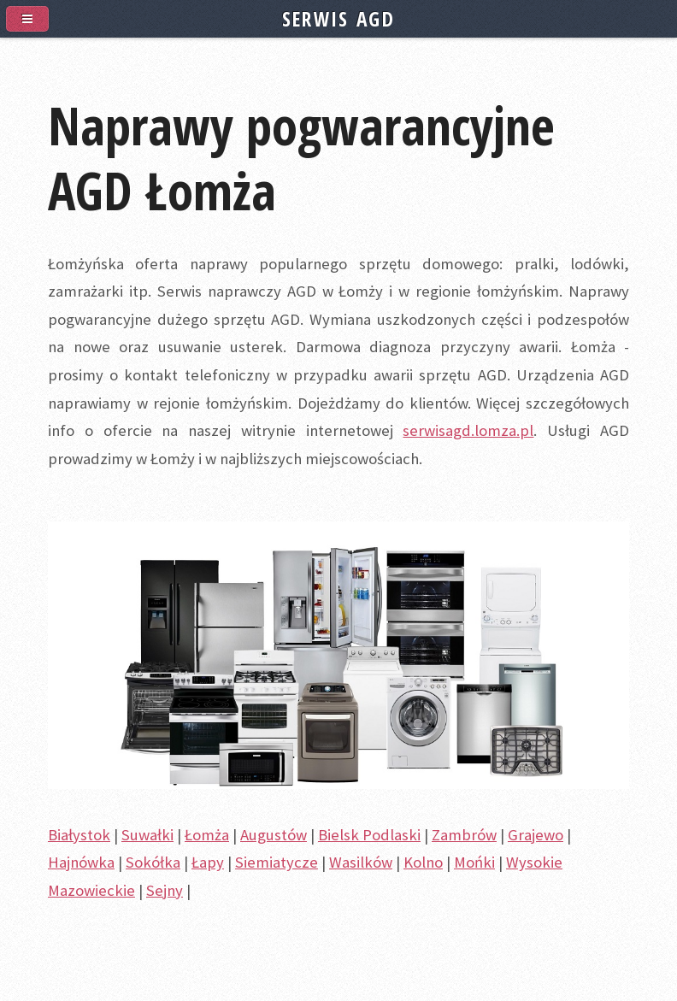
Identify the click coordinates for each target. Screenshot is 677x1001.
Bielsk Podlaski (369, 835)
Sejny (164, 890)
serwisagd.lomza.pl (468, 430)
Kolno (423, 862)
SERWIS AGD (338, 18)
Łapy (207, 862)
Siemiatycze (276, 862)
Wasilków (360, 862)
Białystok (79, 835)
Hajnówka (81, 862)
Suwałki (147, 835)
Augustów (273, 835)
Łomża (207, 835)
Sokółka (153, 862)
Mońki (474, 862)
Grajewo (535, 835)
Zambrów (464, 835)
